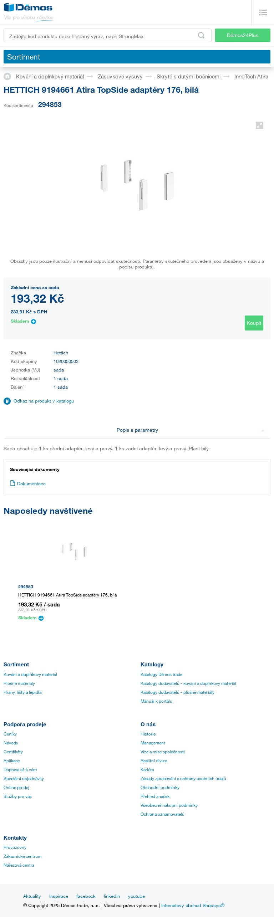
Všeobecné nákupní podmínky (169, 805)
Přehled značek (155, 796)
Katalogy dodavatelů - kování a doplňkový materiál (188, 683)
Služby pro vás (18, 796)
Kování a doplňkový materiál (50, 76)
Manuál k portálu (156, 701)
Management (153, 743)
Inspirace (58, 896)
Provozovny (15, 847)
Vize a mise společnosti (163, 751)
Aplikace (12, 760)
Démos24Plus (242, 35)
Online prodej (16, 787)
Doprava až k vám (20, 769)
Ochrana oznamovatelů (162, 814)
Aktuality (32, 896)
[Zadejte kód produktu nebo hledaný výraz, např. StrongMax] (107, 35)
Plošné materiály (19, 683)
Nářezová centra (19, 865)
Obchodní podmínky (160, 787)
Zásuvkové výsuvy (120, 76)
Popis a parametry (191, 430)
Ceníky (10, 734)
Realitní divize (154, 760)
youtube (136, 896)
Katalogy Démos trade (161, 674)
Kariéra (147, 769)
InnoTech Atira (251, 76)
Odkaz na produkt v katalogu (44, 401)
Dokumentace (28, 483)
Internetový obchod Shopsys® (192, 905)
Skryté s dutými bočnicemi (188, 76)
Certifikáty (13, 751)
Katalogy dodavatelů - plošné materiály (177, 692)
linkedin (112, 896)
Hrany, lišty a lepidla (22, 692)
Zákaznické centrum (22, 856)
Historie (148, 734)
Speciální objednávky (24, 778)
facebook (86, 896)
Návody (11, 743)
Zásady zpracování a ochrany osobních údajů (183, 778)
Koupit (254, 323)
